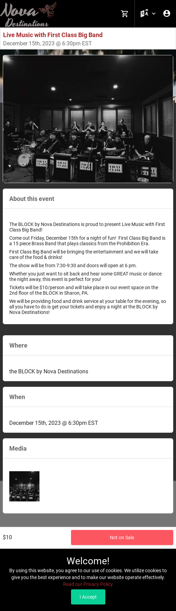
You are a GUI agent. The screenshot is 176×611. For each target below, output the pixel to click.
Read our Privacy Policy (88, 584)
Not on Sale (122, 537)
